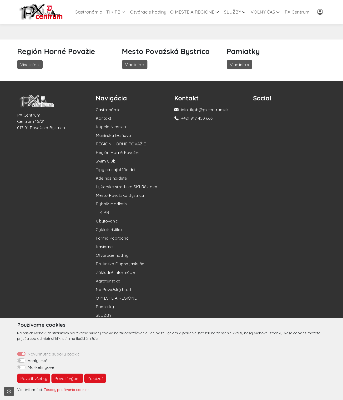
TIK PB (102, 212)
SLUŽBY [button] (232, 12)
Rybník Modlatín (111, 203)
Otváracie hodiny (148, 12)
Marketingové (41, 367)
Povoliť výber (67, 378)
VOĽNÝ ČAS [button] (263, 12)
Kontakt (103, 118)
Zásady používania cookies (66, 389)
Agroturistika (108, 280)
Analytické (37, 360)
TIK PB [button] (113, 12)
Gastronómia (88, 12)
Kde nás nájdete (111, 178)
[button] (125, 12)
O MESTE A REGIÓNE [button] (192, 12)
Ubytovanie (107, 220)
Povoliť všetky (33, 378)
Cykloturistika (109, 229)
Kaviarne (104, 246)
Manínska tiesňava (113, 135)
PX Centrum (297, 12)
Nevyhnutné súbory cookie (54, 353)
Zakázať (95, 378)
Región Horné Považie (117, 152)
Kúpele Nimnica (111, 126)
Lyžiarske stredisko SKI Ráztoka (126, 186)
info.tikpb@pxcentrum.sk (205, 109)
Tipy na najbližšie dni (115, 169)
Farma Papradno (112, 238)
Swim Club (106, 160)
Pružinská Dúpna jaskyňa (120, 263)
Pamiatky (105, 306)
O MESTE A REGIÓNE (116, 298)
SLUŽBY (103, 315)
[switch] (21, 360)
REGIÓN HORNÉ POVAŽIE (121, 143)
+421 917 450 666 (196, 118)
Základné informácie (115, 272)
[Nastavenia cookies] (9, 391)
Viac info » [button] (30, 64)
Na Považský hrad (113, 289)
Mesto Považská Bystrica (120, 195)
